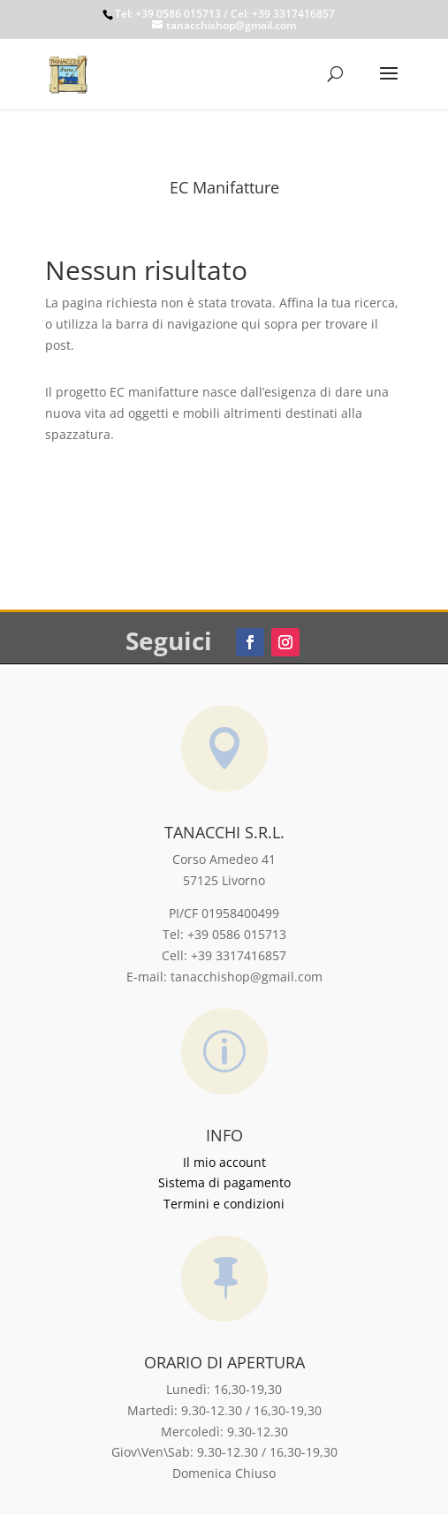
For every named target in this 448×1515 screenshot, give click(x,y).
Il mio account (224, 1162)
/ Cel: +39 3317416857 (278, 13)
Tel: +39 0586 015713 (168, 13)
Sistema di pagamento (224, 1182)
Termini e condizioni (224, 1203)
